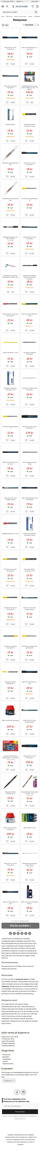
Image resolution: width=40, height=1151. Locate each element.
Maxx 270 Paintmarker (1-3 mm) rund (29, 48)
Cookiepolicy (6, 1059)
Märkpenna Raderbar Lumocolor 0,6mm (29, 534)
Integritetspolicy (7, 1064)
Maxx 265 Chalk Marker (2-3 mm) (29, 315)
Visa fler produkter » (20, 925)
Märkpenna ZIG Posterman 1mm (10, 199)
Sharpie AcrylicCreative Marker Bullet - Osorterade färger (10, 757)
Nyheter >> (20, 1)
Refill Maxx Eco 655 (29, 828)
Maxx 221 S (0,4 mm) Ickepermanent (29, 608)
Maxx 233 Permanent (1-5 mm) (10, 902)
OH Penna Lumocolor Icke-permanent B (29, 647)
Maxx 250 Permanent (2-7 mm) (29, 682)
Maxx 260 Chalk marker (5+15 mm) (29, 427)
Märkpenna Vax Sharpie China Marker (29, 864)
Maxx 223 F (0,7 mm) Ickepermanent (10, 499)
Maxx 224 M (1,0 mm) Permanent (29, 238)
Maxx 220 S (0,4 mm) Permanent (10, 87)
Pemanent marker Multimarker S (10, 792)
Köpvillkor (5, 1057)
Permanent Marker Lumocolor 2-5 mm (29, 125)
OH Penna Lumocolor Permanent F (10, 608)
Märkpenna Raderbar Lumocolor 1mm (10, 389)
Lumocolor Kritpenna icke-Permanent (29, 389)
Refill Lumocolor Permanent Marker (29, 902)
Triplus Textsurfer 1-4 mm (10, 352)
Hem (2, 16)
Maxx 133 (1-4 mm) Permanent (29, 163)
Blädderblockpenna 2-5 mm (10, 533)
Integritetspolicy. (20, 1118)
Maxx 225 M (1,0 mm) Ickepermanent (29, 721)
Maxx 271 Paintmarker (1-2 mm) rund (10, 463)
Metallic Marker (10, 124)
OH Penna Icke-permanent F (10, 427)
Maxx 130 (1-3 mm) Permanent (10, 48)
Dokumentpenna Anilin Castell (29, 463)
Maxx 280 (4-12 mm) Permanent (29, 757)
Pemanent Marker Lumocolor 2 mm (29, 570)
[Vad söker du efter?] (20, 12)
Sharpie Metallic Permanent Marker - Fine (29, 792)
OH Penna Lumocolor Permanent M (10, 647)
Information (34, 1)
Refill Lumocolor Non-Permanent (10, 828)
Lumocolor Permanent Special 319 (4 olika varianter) (29, 277)
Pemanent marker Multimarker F (10, 682)
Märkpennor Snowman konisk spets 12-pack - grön (10, 276)
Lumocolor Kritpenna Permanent (29, 353)
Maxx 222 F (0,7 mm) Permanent (10, 864)
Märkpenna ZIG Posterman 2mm (10, 163)
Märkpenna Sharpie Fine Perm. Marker (10, 238)
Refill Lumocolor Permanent (10, 720)
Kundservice (6, 1055)
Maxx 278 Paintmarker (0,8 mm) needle (30, 499)
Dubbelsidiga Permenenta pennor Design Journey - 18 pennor (29, 87)
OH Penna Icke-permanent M (30, 199)
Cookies (5, 1061)
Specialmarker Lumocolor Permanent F (10, 315)
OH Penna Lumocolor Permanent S (10, 570)
